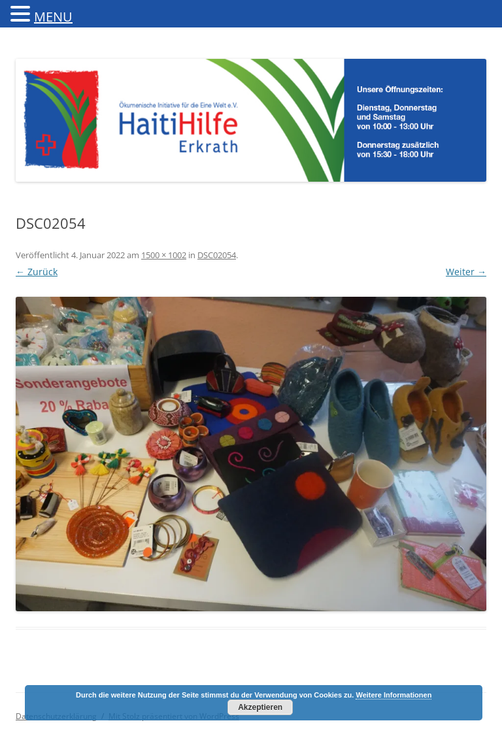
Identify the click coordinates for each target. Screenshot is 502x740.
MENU (53, 16)
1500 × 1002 (163, 255)
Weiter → (466, 271)
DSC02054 (216, 255)
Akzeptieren (260, 707)
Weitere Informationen (393, 695)
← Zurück (37, 271)
